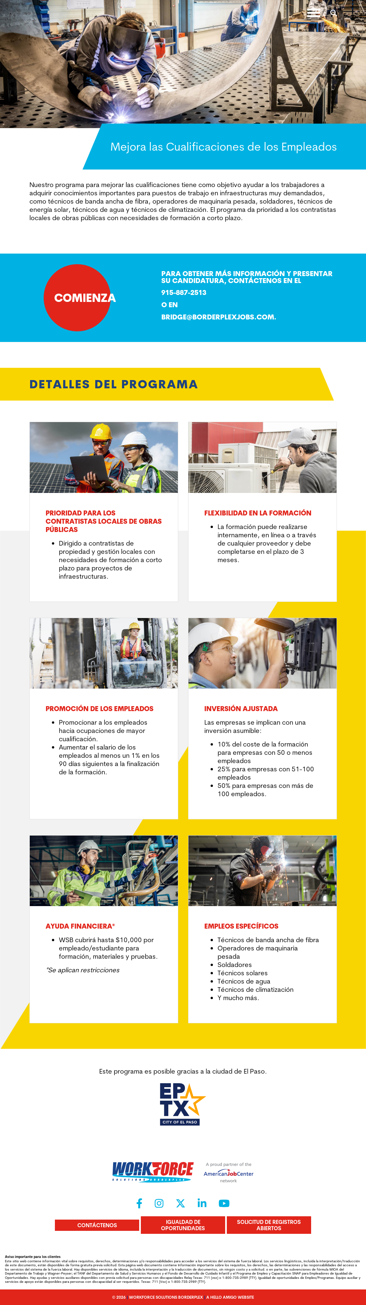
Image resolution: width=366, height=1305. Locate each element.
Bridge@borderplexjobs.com (217, 317)
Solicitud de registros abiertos (269, 1225)
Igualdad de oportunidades (183, 1225)
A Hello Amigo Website (230, 1297)
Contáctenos (97, 1225)
